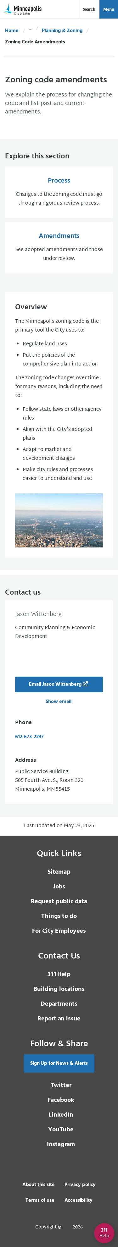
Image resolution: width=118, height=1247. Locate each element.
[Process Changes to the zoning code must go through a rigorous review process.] (59, 192)
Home (11, 31)
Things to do (58, 916)
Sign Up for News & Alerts (59, 1063)
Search (89, 9)
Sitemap (59, 872)
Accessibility (79, 1200)
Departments (59, 1004)
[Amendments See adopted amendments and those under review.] (59, 247)
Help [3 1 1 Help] (59, 975)
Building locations (58, 989)
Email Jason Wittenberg (55, 684)
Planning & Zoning (62, 31)
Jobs (59, 887)
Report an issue (59, 1019)
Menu (108, 9)
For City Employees (59, 931)
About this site (38, 1185)
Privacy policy (80, 1185)
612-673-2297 (29, 737)
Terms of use (39, 1200)
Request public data (59, 902)
